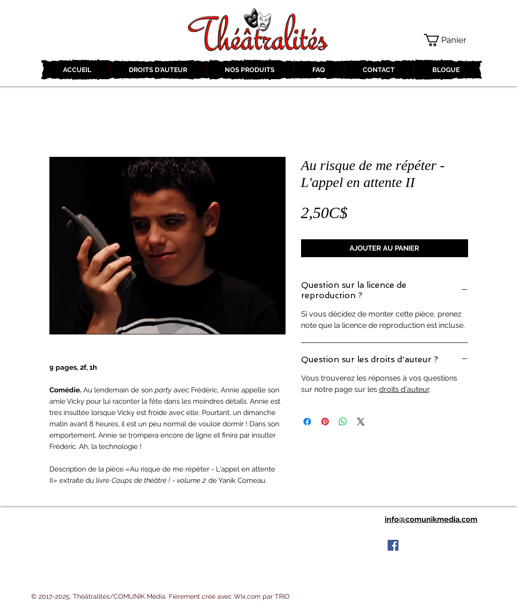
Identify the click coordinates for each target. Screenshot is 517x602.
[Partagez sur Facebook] (307, 421)
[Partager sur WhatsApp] (343, 421)
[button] (452, 40)
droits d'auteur (404, 389)
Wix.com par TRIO (262, 596)
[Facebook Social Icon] (393, 545)
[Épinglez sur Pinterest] (325, 421)
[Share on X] (360, 421)
